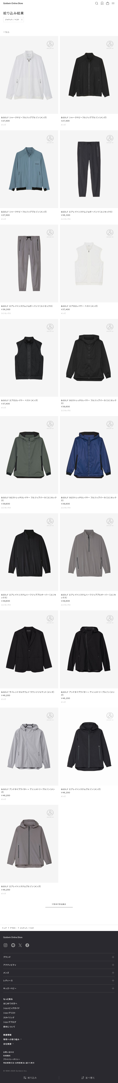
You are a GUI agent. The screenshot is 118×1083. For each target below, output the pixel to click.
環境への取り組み (12, 1039)
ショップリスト (9, 1013)
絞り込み (30, 1077)
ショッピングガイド (11, 1008)
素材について (9, 1026)
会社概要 (8, 1044)
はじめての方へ (10, 1003)
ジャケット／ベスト (12, 19)
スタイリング (8, 1017)
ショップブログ (9, 1022)
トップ (4, 928)
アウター (13, 928)
